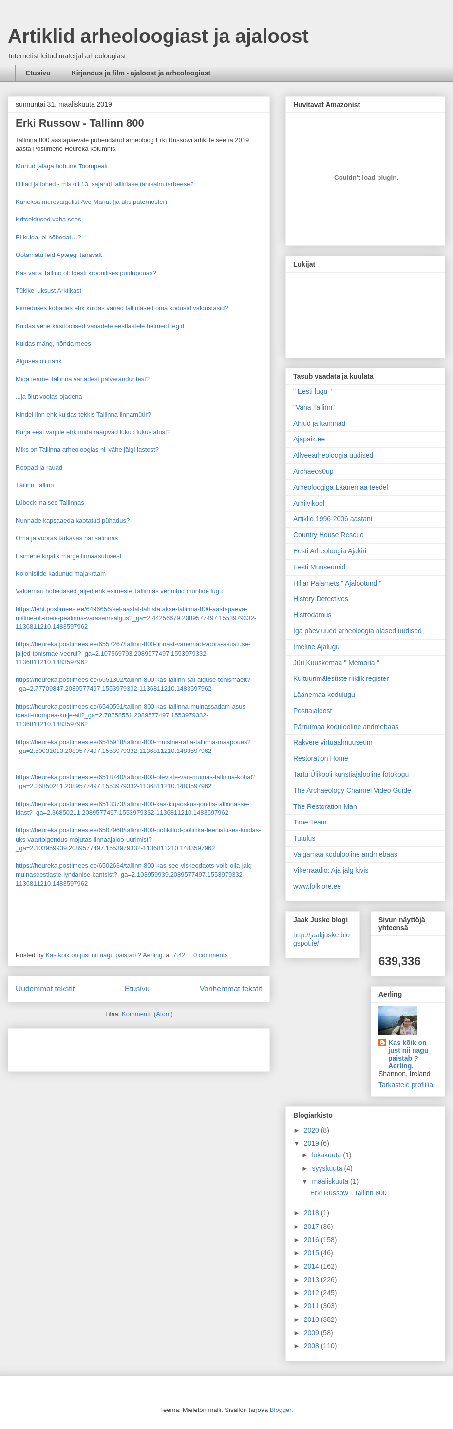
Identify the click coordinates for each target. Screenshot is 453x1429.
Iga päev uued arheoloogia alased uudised (357, 631)
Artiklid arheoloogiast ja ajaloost (158, 36)
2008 (312, 1346)
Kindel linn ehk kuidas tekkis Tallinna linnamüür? (83, 414)
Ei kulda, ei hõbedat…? (48, 237)
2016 (312, 1240)
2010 (312, 1319)
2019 (312, 1143)
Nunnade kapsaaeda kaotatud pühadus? (73, 520)
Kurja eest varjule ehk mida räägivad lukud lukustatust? (93, 432)
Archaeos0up (313, 471)
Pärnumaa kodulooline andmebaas (345, 727)
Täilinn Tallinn (35, 485)
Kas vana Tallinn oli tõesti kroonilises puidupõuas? (86, 272)
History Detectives (320, 599)
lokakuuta (327, 1155)
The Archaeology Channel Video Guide (352, 790)
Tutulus (304, 838)
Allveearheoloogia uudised (333, 455)
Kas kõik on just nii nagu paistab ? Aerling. (105, 955)
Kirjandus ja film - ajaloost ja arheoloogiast (141, 73)
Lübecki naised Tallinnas (50, 502)
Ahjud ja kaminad (319, 423)
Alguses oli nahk (39, 361)
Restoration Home (320, 758)
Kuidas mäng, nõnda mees (53, 343)
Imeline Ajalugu (316, 647)
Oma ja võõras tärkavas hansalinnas (67, 538)
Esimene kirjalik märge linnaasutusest (68, 556)
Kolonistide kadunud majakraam (61, 573)
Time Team (309, 822)
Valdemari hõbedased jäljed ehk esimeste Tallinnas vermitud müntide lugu (119, 591)
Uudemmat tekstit (45, 989)
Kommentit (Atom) (147, 1014)
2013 (312, 1279)
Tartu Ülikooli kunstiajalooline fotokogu (351, 774)
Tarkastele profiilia (405, 1085)
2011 (312, 1306)
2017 (312, 1226)
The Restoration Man (325, 806)
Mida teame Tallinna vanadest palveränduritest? (83, 379)
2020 (312, 1130)
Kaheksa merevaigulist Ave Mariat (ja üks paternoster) (91, 201)
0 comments (210, 955)
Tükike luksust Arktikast (48, 290)
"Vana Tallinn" (314, 407)
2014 (312, 1266)
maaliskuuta (331, 1181)
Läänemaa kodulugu (324, 694)
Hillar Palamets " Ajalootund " (337, 583)
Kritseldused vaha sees (48, 219)
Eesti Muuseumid (319, 567)
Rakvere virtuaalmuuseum (333, 742)
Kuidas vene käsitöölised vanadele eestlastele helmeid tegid (100, 326)
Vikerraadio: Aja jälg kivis (331, 870)
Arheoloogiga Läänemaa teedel (340, 487)
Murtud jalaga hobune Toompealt (62, 166)
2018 (312, 1213)
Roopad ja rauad (39, 467)
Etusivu (38, 73)
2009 (312, 1333)
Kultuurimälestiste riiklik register (341, 678)
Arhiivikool (308, 503)
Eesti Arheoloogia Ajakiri (329, 551)
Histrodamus (312, 615)
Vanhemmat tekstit (231, 989)
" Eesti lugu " (312, 391)
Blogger (280, 1409)
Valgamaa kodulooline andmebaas (345, 854)
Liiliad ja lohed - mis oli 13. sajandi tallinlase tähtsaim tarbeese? (105, 184)
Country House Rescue (328, 535)
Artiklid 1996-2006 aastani (332, 519)
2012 (312, 1293)
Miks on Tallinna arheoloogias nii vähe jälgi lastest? (87, 449)
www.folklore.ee (317, 886)
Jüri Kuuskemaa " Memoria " (336, 663)
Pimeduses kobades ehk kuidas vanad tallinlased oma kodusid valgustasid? (122, 307)
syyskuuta (328, 1168)
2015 (312, 1253)
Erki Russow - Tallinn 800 (80, 123)
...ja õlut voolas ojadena (49, 396)
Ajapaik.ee (309, 439)
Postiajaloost (312, 710)
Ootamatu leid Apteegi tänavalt (59, 254)
